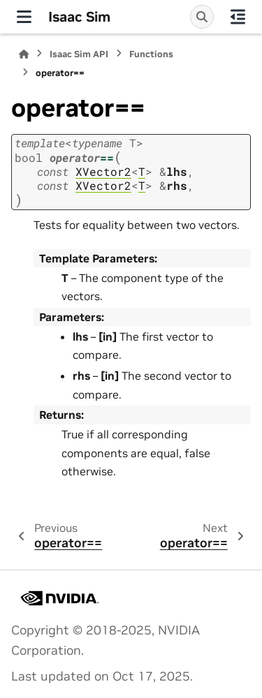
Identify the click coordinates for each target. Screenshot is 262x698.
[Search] (202, 17)
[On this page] (238, 17)
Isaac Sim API (79, 54)
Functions (151, 54)
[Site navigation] (24, 17)
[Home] (24, 54)
